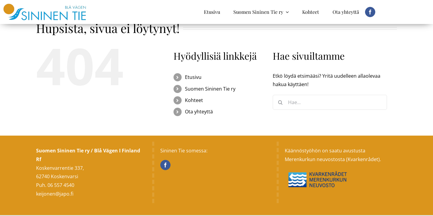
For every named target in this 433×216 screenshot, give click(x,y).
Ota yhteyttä (199, 111)
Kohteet (194, 100)
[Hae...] (330, 102)
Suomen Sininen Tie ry (210, 89)
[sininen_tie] (44, 6)
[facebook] (370, 12)
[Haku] (280, 102)
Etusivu (193, 77)
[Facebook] (165, 165)
